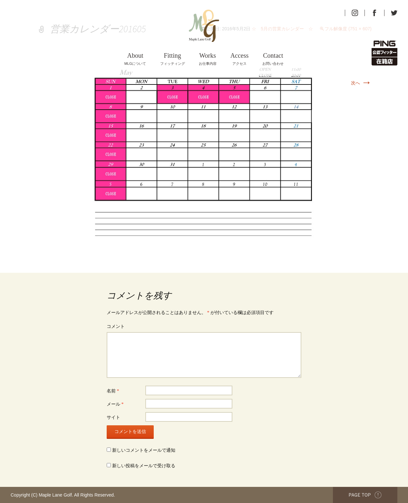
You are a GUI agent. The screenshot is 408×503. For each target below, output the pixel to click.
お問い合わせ (273, 58)
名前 (113, 391)
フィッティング (172, 58)
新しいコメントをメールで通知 (143, 450)
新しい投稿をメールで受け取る (143, 465)
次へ (361, 82)
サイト (113, 417)
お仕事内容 (208, 58)
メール (115, 404)
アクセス (239, 58)
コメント (116, 326)
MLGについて (135, 58)
